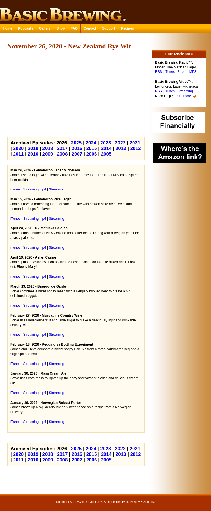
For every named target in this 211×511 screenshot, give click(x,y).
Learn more (182, 96)
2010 (33, 154)
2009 (47, 154)
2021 (135, 142)
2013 (121, 148)
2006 (91, 154)
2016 (77, 148)
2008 (62, 154)
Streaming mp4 (34, 189)
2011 (18, 154)
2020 (18, 148)
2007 (77, 154)
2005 (106, 154)
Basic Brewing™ (105, 11)
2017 (62, 148)
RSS (158, 72)
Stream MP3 (187, 72)
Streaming (185, 91)
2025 (76, 142)
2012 (135, 148)
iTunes (170, 72)
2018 (47, 148)
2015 (91, 148)
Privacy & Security (142, 501)
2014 (106, 148)
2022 (120, 142)
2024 (91, 142)
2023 (105, 142)
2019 (33, 148)
